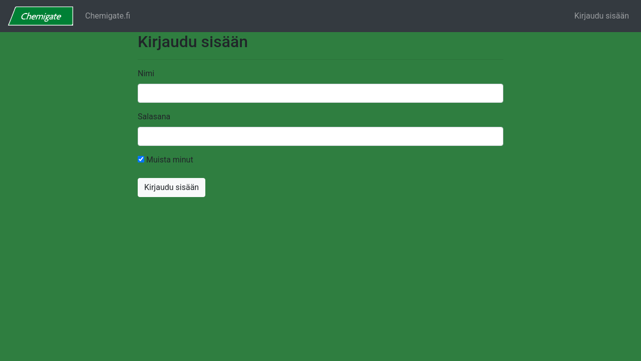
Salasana (154, 116)
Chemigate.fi (107, 16)
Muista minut (165, 159)
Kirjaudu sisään (601, 16)
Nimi (146, 73)
